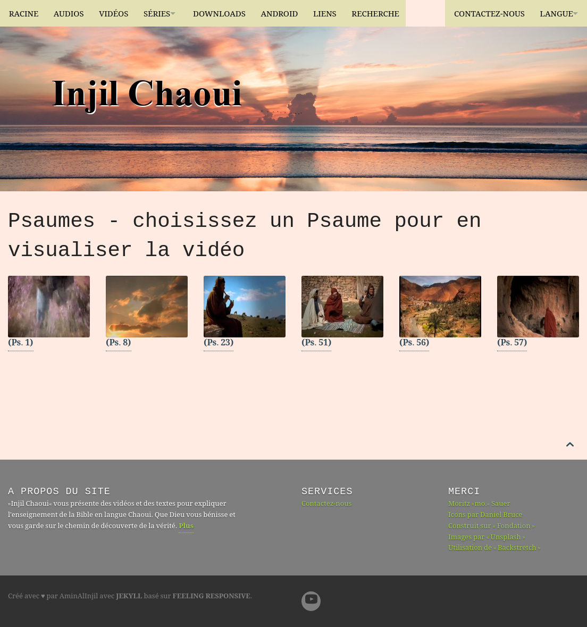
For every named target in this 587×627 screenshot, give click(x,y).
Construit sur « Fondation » (491, 526)
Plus (186, 526)
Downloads (232, 13)
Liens (343, 13)
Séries (164, 13)
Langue (550, 13)
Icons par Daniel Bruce (485, 515)
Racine (24, 13)
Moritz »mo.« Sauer (479, 504)
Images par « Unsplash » (486, 538)
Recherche (396, 13)
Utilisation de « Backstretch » (494, 548)
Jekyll (129, 597)
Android (295, 13)
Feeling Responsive (211, 597)
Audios (71, 13)
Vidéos (118, 13)
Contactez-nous (481, 13)
